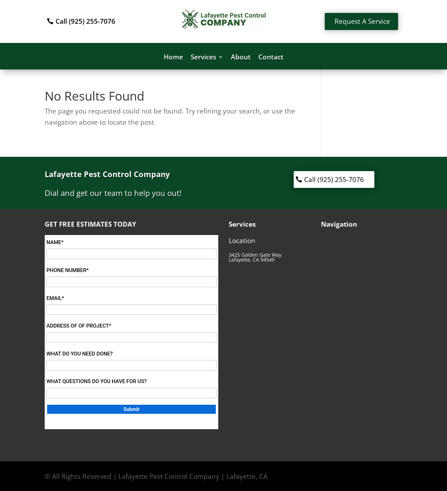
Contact (271, 57)
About (241, 57)
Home (173, 57)
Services (203, 57)
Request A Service (362, 21)
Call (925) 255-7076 (85, 21)
